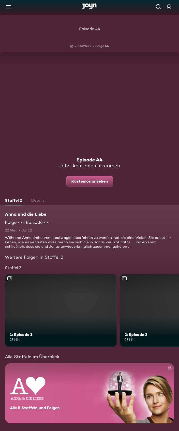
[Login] (168, 6)
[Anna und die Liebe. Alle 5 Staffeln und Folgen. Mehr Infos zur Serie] (89, 393)
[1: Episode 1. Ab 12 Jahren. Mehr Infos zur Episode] (61, 310)
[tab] (13, 201)
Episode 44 (89, 29)
